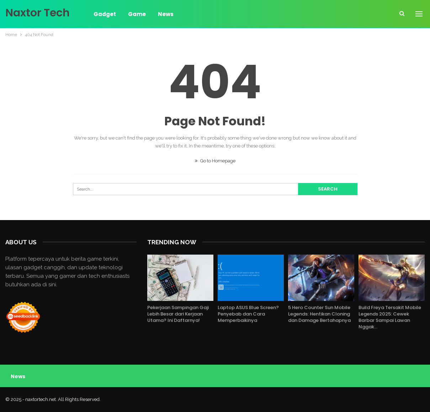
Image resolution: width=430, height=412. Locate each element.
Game (137, 14)
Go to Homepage (215, 160)
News (166, 14)
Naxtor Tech (37, 12)
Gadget (105, 14)
